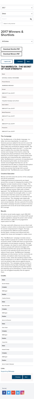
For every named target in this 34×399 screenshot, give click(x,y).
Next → (29, 61)
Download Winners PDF (11, 54)
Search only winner (9, 23)
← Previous (19, 61)
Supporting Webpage (7, 371)
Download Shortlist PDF (11, 49)
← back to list (7, 61)
